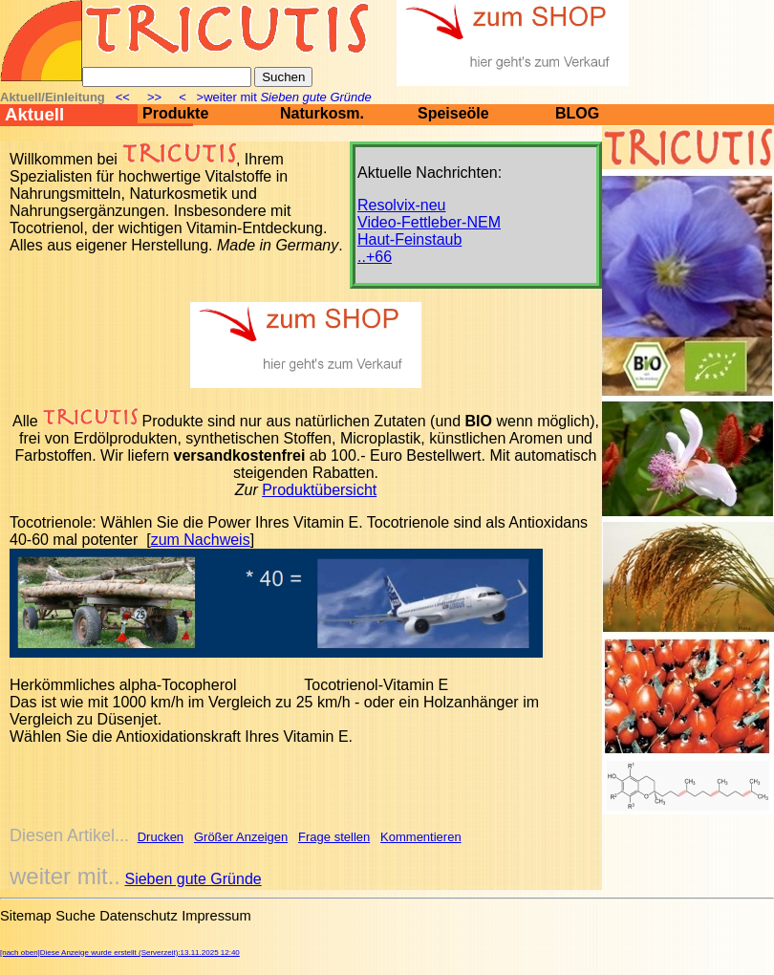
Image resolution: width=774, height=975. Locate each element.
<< (124, 97)
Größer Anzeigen (241, 837)
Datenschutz (138, 915)
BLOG (577, 113)
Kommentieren (421, 837)
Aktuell (34, 114)
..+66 (374, 257)
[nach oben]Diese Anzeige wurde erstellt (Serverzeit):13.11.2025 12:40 (120, 952)
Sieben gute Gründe (192, 879)
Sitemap (26, 915)
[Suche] (166, 77)
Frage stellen (334, 837)
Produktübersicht (319, 490)
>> (154, 97)
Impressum (216, 915)
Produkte (175, 113)
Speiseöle (453, 113)
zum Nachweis (200, 539)
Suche (75, 915)
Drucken (160, 837)
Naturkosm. (322, 113)
